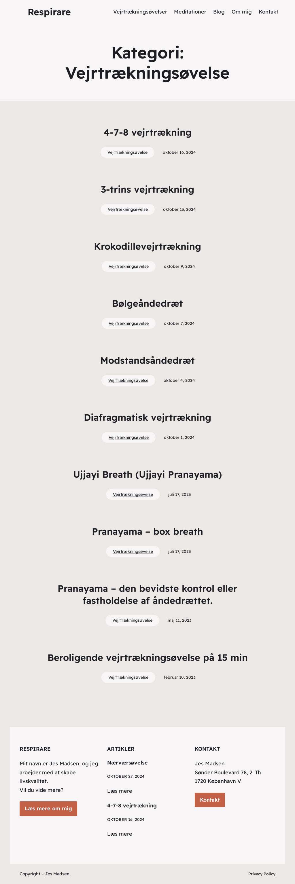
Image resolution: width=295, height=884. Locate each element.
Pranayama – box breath (147, 531)
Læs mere (119, 791)
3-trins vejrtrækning (147, 189)
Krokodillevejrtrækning (147, 246)
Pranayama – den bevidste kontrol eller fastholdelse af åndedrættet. (147, 594)
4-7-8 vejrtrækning (148, 132)
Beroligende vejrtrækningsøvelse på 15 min (148, 657)
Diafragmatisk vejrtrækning (147, 417)
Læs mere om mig (48, 808)
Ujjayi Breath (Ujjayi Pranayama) (147, 474)
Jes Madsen (57, 874)
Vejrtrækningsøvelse (127, 152)
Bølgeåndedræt (147, 303)
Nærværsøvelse (127, 762)
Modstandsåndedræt (147, 360)
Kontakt (210, 799)
